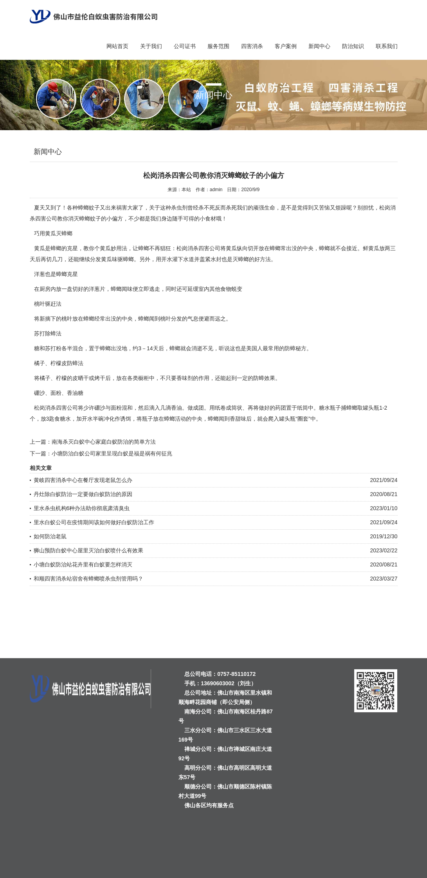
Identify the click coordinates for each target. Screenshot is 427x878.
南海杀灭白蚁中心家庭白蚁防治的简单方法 (104, 442)
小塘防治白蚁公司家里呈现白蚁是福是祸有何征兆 (112, 453)
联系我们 (387, 46)
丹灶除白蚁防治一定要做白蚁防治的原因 (83, 494)
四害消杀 (252, 46)
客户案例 (286, 46)
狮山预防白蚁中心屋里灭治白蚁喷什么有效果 (88, 550)
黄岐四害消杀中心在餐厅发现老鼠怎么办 (83, 480)
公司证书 (185, 46)
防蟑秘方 (295, 348)
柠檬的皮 (67, 378)
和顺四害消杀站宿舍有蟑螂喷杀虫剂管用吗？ (88, 578)
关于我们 (151, 46)
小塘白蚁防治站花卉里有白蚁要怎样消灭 (83, 564)
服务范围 (218, 46)
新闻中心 (319, 46)
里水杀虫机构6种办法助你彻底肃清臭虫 (82, 508)
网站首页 (117, 46)
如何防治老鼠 (50, 536)
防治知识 (353, 46)
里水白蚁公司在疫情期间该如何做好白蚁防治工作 (94, 522)
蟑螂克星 (67, 274)
